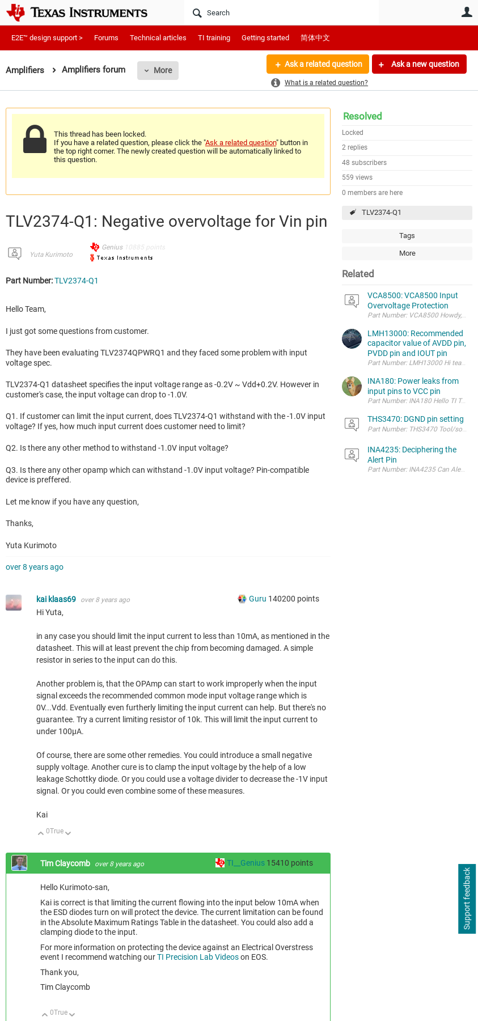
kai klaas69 (57, 599)
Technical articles (158, 37)
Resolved (362, 116)
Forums (106, 37)
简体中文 (315, 37)
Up (41, 834)
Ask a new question (424, 64)
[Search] (281, 12)
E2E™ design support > (47, 37)
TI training (214, 37)
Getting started (265, 37)
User (466, 12)
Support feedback (466, 899)
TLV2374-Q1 (381, 212)
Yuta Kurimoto (51, 255)
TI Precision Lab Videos (198, 956)
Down (68, 834)
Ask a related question (323, 64)
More (163, 70)
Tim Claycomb (66, 863)
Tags (407, 235)
